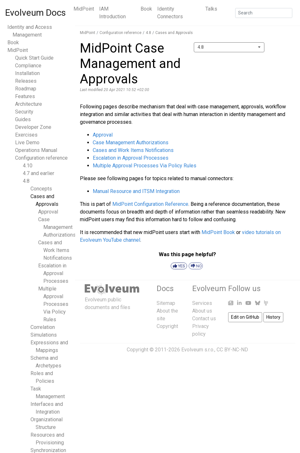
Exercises (26, 135)
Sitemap (166, 303)
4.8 (26, 181)
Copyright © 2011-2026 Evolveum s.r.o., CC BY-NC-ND (187, 350)
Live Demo (27, 142)
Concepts (41, 189)
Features (25, 96)
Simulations (43, 335)
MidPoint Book (218, 232)
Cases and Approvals (174, 32)
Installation (27, 73)
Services (202, 303)
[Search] (263, 13)
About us (202, 311)
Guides (23, 119)
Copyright (167, 326)
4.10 (27, 166)
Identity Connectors (170, 13)
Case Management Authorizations (57, 227)
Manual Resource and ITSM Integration (136, 191)
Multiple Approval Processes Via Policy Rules (53, 304)
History (273, 317)
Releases (26, 81)
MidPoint (83, 9)
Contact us (204, 318)
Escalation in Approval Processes (53, 273)
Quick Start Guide (34, 58)
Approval (48, 212)
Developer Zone (33, 127)
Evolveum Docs (35, 12)
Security (24, 112)
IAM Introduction (112, 13)
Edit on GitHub (245, 317)
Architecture (28, 104)
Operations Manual (36, 150)
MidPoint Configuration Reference (150, 204)
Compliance (28, 66)
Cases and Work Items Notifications (55, 250)
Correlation (42, 327)
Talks (211, 9)
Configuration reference (41, 158)
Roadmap (25, 89)
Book (146, 9)
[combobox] (229, 47)
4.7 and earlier (38, 173)
